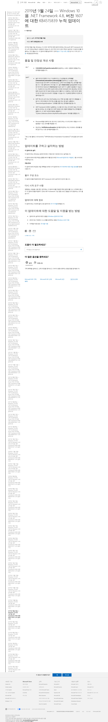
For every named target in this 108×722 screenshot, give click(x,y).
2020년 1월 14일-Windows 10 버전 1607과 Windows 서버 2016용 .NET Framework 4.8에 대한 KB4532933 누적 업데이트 (14, 567)
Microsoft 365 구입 (76, 2)
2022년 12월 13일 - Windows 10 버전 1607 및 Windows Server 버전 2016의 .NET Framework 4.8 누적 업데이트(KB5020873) (13, 233)
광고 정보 (88, 711)
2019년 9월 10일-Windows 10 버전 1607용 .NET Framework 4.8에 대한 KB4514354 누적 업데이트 (14, 625)
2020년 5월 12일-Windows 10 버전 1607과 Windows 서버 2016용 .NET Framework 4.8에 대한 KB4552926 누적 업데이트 (14, 518)
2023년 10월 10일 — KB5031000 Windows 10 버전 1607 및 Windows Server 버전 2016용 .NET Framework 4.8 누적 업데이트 (14, 146)
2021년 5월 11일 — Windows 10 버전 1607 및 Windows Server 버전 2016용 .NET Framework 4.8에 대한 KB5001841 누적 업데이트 (14, 419)
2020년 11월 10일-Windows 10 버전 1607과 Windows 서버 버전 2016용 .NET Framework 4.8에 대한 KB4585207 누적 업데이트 (14, 456)
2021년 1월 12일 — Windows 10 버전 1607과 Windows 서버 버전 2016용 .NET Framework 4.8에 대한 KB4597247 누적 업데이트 (14, 443)
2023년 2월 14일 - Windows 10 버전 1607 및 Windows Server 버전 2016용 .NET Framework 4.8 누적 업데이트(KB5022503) (13, 208)
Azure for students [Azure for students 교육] (43, 704)
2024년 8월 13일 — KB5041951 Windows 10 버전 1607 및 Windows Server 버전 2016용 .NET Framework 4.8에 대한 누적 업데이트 (14, 59)
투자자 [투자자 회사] (88, 695)
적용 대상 (28, 30)
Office (38, 2)
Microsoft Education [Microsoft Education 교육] (43, 684)
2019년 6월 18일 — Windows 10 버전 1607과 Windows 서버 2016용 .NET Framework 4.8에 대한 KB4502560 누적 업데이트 (14, 658)
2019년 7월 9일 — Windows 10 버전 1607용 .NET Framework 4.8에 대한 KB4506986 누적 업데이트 (14, 647)
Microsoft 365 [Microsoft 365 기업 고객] (57, 695)
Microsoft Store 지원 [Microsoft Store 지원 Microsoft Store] (27, 689)
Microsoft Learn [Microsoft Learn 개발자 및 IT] (74, 687)
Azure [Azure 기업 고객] (55, 689)
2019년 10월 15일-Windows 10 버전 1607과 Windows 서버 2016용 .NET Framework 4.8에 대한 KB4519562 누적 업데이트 (14, 592)
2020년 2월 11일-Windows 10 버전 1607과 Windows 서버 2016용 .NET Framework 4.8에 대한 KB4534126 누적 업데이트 (14, 555)
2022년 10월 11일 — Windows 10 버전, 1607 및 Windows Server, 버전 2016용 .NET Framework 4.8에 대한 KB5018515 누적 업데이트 (14, 258)
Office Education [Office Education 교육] (42, 695)
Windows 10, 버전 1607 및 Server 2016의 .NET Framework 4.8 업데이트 (13, 13)
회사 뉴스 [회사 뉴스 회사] (89, 689)
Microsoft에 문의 (50, 711)
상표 (83, 711)
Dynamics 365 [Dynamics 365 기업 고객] (57, 692)
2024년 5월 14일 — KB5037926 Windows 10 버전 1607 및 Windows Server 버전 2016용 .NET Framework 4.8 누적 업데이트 (14, 84)
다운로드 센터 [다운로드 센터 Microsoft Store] (26, 687)
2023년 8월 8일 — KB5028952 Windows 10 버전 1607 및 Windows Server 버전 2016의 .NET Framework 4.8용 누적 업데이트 (14, 171)
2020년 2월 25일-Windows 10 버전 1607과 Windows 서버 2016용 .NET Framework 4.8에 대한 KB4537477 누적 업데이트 (14, 542)
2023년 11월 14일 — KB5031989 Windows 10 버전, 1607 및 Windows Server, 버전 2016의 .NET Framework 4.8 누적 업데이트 (14, 134)
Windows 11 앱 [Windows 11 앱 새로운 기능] (8, 701)
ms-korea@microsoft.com (30, 720)
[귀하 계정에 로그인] (100, 2)
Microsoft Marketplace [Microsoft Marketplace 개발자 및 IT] (76, 695)
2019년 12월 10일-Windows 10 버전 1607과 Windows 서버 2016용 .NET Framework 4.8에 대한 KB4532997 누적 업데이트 (14, 580)
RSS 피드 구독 (30, 235)
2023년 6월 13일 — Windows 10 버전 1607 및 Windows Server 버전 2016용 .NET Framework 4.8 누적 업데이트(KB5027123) (13, 196)
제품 (43, 2)
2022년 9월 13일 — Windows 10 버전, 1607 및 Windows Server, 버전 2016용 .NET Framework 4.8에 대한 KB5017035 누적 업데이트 (14, 270)
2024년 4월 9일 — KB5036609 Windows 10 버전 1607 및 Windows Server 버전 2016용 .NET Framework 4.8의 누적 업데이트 (14, 96)
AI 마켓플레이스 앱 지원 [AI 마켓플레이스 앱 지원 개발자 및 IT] (76, 689)
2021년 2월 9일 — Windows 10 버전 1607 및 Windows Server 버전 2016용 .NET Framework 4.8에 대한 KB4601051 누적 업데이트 (14, 431)
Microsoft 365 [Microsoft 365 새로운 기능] (8, 695)
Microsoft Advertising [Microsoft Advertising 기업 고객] (58, 698)
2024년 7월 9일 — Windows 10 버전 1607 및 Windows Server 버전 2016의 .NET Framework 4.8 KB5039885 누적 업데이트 (14, 72)
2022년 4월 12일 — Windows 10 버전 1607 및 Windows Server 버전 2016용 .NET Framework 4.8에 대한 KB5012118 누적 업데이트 (14, 319)
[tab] (29, 263)
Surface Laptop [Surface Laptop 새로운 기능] (8, 687)
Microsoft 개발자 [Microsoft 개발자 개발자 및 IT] (74, 684)
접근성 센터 (74, 279)
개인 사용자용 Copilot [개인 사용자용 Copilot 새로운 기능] (10, 692)
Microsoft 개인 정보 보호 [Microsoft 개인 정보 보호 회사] (92, 692)
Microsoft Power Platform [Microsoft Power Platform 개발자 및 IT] (76, 698)
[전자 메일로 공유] (33, 230)
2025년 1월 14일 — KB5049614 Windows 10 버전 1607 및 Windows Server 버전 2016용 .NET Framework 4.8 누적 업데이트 (14, 22)
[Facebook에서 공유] (26, 230)
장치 (49, 2)
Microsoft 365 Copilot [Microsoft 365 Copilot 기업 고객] (58, 701)
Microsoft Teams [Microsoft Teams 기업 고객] (57, 704)
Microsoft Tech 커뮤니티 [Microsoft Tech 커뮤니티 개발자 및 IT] (76, 692)
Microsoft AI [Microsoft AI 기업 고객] (56, 684)
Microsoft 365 (31, 2)
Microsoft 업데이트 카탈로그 (66, 157)
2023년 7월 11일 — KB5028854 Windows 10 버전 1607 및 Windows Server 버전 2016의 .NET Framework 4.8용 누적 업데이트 (14, 183)
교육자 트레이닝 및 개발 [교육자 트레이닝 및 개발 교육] (44, 698)
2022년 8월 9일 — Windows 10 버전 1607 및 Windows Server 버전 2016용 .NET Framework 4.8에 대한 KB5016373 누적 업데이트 (14, 282)
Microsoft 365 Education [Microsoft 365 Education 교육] (44, 692)
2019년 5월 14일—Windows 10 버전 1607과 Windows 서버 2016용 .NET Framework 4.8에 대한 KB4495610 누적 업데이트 (14, 671)
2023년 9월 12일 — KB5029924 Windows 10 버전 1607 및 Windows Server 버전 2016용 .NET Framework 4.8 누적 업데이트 (14, 158)
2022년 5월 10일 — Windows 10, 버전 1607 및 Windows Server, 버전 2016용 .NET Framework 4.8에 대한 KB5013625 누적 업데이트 (14, 307)
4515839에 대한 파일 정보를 (69, 167)
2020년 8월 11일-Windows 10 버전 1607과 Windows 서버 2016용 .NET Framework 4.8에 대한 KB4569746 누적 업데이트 (14, 493)
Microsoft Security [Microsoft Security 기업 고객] (58, 687)
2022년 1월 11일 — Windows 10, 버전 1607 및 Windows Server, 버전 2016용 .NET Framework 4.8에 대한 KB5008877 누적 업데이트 (14, 344)
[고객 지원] (23, 2)
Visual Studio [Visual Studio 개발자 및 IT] (74, 704)
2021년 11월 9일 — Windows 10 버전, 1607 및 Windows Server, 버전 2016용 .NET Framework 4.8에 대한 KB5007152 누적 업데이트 (14, 357)
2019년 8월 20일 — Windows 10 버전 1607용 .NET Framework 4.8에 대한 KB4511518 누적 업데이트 (14, 636)
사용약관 (78, 711)
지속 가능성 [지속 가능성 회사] (90, 698)
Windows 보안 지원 (63, 220)
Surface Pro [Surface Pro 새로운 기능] (7, 684)
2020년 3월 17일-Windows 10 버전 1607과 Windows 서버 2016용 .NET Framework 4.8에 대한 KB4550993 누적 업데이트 (14, 530)
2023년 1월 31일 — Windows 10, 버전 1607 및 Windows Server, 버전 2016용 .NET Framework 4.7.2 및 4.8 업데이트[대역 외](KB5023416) (14, 220)
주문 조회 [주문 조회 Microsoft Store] (25, 695)
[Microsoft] (11, 2)
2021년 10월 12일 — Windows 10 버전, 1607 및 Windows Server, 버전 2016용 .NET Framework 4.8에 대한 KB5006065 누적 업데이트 (14, 369)
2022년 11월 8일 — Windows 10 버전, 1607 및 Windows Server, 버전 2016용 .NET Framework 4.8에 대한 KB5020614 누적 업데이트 (14, 245)
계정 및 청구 (57, 2)
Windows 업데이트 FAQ (55, 216)
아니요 (67, 675)
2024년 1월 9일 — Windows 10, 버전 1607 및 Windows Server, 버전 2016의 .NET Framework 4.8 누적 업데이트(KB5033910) (13, 121)
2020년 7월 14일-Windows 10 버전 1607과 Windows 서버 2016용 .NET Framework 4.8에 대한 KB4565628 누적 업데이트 (14, 505)
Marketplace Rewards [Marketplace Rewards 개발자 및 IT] (76, 701)
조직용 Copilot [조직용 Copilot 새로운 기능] (8, 689)
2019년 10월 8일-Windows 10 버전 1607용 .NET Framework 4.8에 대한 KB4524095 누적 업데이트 (14, 604)
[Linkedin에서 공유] (29, 230)
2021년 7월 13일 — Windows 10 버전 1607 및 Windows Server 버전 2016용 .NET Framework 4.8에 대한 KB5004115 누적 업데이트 (14, 394)
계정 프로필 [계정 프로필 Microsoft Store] (25, 684)
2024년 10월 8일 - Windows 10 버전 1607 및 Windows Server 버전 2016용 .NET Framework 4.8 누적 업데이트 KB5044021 (13, 47)
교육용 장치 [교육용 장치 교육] (41, 687)
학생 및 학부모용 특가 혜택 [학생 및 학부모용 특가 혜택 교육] (45, 701)
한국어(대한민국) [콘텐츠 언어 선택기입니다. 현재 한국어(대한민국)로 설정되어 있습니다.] (11, 709)
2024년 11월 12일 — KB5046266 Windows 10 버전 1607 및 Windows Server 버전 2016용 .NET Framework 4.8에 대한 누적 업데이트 (14, 35)
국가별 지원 (44, 224)
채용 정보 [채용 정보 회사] (89, 684)
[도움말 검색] (96, 2)
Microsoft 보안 (59, 279)
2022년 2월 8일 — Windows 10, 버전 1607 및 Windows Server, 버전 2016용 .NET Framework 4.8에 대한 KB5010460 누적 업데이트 (14, 332)
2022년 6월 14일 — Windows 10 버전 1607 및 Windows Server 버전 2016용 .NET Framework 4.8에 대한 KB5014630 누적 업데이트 (14, 295)
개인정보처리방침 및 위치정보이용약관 (65, 711)
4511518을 (53, 204)
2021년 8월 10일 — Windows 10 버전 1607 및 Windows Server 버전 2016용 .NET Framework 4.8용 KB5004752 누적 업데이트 (14, 381)
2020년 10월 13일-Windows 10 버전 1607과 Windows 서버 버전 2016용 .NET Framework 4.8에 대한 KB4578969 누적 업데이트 (14, 468)
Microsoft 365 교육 (46, 279)
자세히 (65, 2)
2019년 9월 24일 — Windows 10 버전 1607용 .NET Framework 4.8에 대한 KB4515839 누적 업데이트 (14, 615)
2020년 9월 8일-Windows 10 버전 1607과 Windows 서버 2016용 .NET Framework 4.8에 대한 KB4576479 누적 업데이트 (14, 480)
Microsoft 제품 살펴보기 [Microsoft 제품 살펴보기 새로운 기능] (10, 698)
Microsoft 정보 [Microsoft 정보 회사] (90, 687)
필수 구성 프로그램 (63, 51)
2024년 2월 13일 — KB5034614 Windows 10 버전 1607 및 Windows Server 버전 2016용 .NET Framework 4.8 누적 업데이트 (14, 109)
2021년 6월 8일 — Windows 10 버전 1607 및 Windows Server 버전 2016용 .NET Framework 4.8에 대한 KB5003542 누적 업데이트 (14, 406)
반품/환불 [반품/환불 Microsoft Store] (25, 692)
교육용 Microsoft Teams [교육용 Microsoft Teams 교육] (44, 689)
